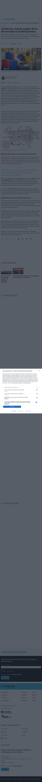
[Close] (39, 371)
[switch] (37, 390)
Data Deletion (14, 411)
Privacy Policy (28, 411)
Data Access (21, 411)
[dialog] (21, 391)
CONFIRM (12, 406)
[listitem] (21, 387)
